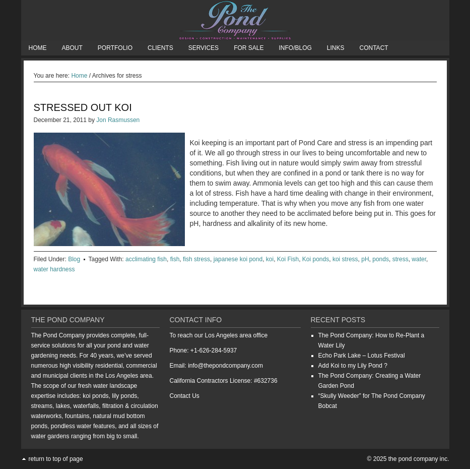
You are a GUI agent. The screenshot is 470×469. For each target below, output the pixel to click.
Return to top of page (56, 458)
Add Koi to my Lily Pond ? (352, 365)
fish (175, 259)
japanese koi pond (238, 259)
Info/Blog (295, 47)
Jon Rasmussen (118, 120)
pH (365, 259)
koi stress (345, 259)
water (419, 259)
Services (203, 47)
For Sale (248, 47)
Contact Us (184, 395)
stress (400, 259)
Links (336, 47)
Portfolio (115, 47)
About (72, 47)
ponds (380, 259)
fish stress (196, 259)
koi (270, 259)
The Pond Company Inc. (235, 20)
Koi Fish (288, 259)
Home (38, 47)
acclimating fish (146, 259)
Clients (160, 47)
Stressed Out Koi (83, 107)
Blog (74, 259)
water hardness (54, 269)
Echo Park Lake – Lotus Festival (361, 355)
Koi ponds (315, 259)
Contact (374, 47)
